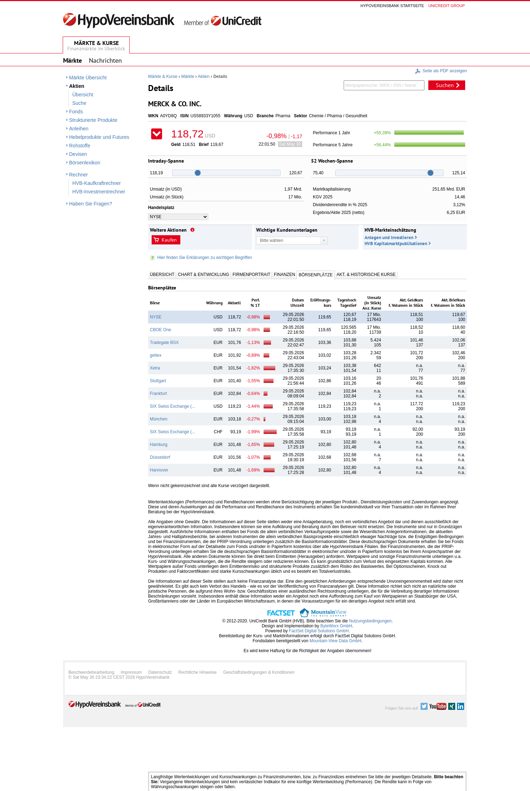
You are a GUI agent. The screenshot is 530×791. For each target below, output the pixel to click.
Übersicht (82, 94)
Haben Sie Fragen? (90, 204)
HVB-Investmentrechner (98, 191)
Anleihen (79, 128)
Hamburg (158, 444)
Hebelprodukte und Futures (99, 137)
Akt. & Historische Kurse (366, 274)
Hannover (159, 470)
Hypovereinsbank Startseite (392, 6)
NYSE (156, 317)
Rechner (78, 174)
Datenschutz (160, 672)
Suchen (445, 85)
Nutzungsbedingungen (370, 620)
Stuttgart (158, 380)
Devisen (78, 154)
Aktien (76, 86)
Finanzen (284, 274)
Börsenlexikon (84, 162)
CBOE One (160, 329)
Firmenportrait (251, 274)
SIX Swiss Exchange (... (172, 406)
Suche (79, 103)
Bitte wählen (271, 240)
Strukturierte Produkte (93, 120)
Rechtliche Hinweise (198, 672)
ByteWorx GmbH (336, 625)
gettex (156, 355)
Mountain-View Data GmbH (335, 640)
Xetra (155, 368)
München (158, 419)
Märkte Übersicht (88, 77)
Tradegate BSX (164, 342)
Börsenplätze (316, 274)
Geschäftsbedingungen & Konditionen (259, 672)
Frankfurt (158, 393)
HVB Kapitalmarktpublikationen (396, 244)
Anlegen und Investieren (389, 238)
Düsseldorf (160, 457)
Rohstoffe (79, 145)
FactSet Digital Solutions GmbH (319, 630)
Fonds (76, 111)
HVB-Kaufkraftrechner (96, 183)
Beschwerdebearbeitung (91, 672)
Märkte (187, 76)
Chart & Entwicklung (203, 274)
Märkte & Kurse (162, 76)
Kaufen (169, 240)
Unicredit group (446, 6)
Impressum (131, 672)
